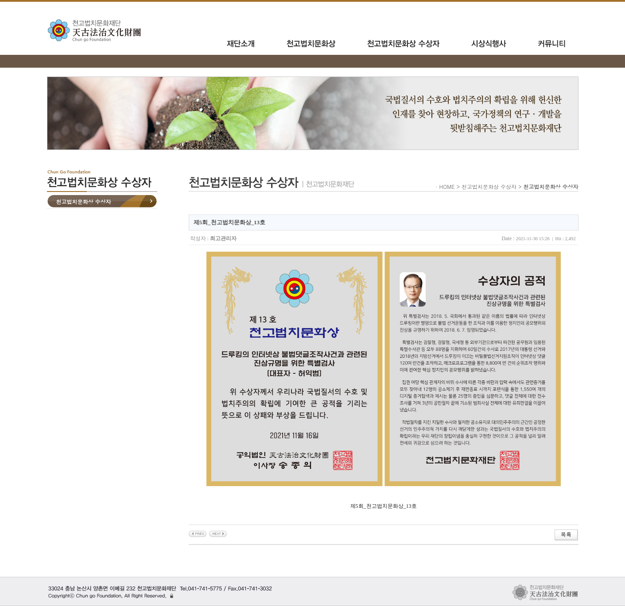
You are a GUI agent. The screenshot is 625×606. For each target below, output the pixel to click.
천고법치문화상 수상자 (83, 201)
